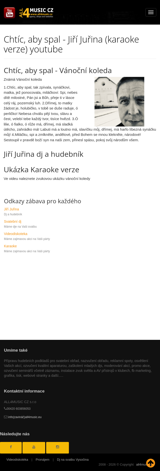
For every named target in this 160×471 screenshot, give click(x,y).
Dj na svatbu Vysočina (73, 459)
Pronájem (43, 459)
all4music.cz (145, 464)
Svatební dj (12, 221)
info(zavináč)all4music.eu (22, 417)
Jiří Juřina (11, 209)
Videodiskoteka (15, 234)
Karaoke (10, 246)
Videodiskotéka (17, 459)
